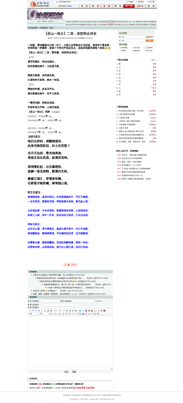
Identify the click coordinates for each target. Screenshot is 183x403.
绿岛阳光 (56, 38)
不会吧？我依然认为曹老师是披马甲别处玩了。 (65, 288)
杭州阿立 (51, 21)
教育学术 (139, 22)
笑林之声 (146, 22)
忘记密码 (149, 48)
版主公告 (149, 50)
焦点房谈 (139, 24)
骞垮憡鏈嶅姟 (76, 395)
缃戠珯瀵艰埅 (107, 395)
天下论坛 (82, 22)
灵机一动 (97, 24)
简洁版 (123, 50)
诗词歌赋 (111, 22)
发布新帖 (124, 48)
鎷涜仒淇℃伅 (97, 395)
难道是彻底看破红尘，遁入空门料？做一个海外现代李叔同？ (68, 284)
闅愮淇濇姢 (117, 395)
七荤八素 (118, 22)
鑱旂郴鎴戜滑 (87, 395)
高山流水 (125, 22)
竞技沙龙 (89, 22)
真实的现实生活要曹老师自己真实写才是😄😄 (58, 281)
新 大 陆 (125, 24)
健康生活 (153, 22)
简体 (60, 6)
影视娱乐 (132, 24)
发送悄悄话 (89, 38)
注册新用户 (99, 301)
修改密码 (137, 50)
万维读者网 (32, 28)
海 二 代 (132, 22)
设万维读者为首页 (64, 2)
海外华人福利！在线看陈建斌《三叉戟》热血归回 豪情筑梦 (62, 388)
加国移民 (111, 24)
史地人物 (68, 24)
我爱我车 (146, 24)
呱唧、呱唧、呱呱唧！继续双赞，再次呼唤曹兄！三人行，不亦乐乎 (59, 294)
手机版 (69, 6)
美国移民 (153, 24)
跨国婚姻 (82, 24)
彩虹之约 (97, 22)
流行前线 (118, 24)
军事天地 (75, 24)
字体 (30, 314)
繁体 (64, 6)
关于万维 (151, 2)
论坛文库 (137, 48)
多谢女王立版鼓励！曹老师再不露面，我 (49, 275)
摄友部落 (104, 22)
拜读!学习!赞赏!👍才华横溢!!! (44, 291)
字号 (41, 314)
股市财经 (104, 24)
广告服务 (130, 2)
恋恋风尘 (89, 24)
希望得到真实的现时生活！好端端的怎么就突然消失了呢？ (60, 278)
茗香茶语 (75, 22)
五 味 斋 (68, 22)
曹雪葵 (44, 21)
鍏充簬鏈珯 (67, 395)
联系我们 (141, 2)
